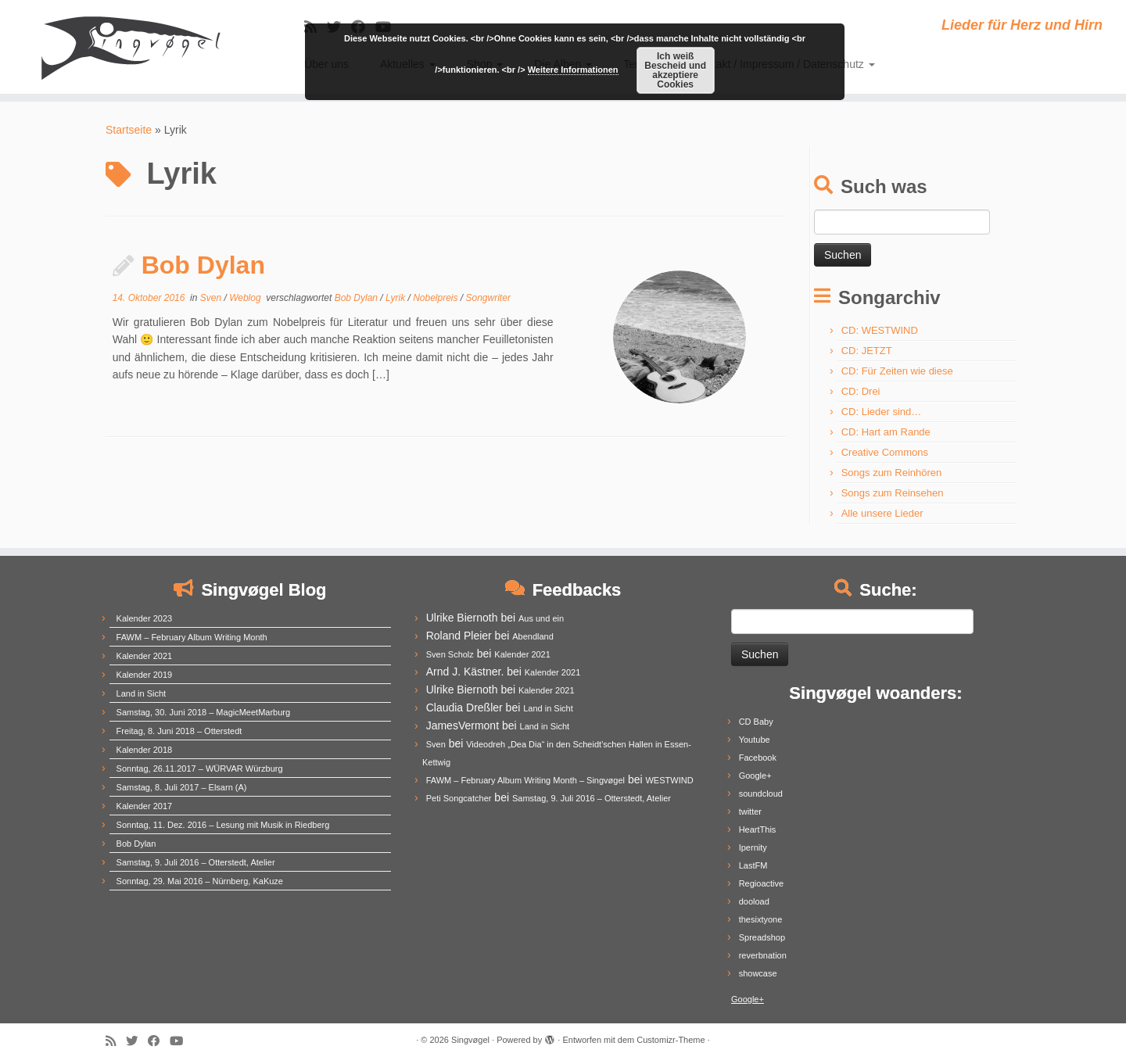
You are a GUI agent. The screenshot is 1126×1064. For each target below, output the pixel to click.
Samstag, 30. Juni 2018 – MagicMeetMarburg (204, 712)
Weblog (246, 297)
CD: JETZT (866, 350)
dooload (754, 901)
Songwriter (488, 297)
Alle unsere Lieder (882, 513)
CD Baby (756, 721)
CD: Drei (860, 391)
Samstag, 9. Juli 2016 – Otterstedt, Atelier (196, 862)
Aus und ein (541, 618)
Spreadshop (762, 937)
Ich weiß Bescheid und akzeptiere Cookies (675, 70)
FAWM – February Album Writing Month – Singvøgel (525, 780)
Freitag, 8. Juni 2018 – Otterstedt (179, 731)
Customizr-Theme (671, 1039)
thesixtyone (761, 919)
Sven (212, 297)
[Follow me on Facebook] (159, 1041)
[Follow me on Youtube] (181, 1041)
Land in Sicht (142, 693)
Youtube (754, 739)
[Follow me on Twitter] (137, 1041)
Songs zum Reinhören (891, 472)
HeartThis (757, 829)
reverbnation (763, 955)
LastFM (753, 865)
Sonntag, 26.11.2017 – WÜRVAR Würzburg (200, 768)
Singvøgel (470, 1039)
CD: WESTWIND (879, 330)
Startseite (129, 130)
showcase (758, 973)
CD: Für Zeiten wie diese (897, 371)
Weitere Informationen (573, 69)
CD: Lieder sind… (881, 411)
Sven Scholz (450, 654)
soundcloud (761, 793)
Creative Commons (884, 452)
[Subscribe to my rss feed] (116, 1041)
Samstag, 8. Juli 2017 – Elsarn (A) (182, 787)
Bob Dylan (203, 265)
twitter (750, 811)
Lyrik (396, 297)
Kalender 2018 (145, 749)
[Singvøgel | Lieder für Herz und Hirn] (130, 47)
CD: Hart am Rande (886, 432)
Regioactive (761, 883)
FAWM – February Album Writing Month (192, 637)
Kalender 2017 (145, 806)
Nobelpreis (437, 297)
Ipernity (753, 847)
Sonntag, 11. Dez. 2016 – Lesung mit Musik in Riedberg (223, 824)
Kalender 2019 (145, 674)
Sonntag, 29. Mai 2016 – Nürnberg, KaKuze (200, 881)
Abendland (533, 636)
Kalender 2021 (145, 656)
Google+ (755, 775)
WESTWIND (669, 780)
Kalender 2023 (145, 618)
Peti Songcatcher (459, 798)
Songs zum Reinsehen (892, 493)
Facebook (757, 757)
